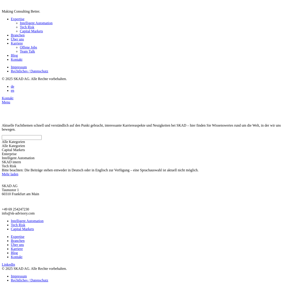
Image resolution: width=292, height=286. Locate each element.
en (12, 90)
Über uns (17, 39)
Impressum (19, 67)
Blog (14, 55)
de (12, 86)
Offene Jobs (28, 47)
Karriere (17, 43)
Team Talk (27, 51)
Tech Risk (27, 27)
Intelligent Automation (36, 23)
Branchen (18, 35)
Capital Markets (31, 31)
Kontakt (17, 59)
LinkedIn (8, 264)
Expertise (17, 19)
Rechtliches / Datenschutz (29, 71)
